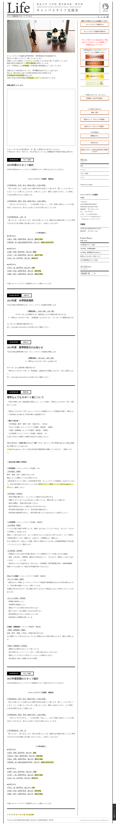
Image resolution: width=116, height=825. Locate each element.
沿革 (81, 166)
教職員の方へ (95, 136)
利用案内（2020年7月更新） (94, 98)
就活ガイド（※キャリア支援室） (95, 126)
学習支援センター (33, 78)
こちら (9, 449)
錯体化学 (35, 258)
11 (27, 814)
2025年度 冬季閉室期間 (87, 248)
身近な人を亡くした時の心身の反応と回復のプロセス (94, 150)
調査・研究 (94, 112)
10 (24, 814)
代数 (33, 268)
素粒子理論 (39, 239)
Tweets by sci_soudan (86, 184)
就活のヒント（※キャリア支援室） (95, 119)
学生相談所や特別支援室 (15, 75)
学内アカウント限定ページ (48, 484)
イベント (83, 169)
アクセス (29, 16)
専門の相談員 (31, 63)
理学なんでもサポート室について (90, 256)
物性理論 (38, 271)
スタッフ (22, 16)
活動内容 (15, 16)
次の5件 (31, 814)
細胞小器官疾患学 (47, 242)
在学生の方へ (95, 142)
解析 (34, 252)
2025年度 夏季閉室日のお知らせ (90, 252)
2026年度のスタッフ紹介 (87, 245)
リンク (82, 177)
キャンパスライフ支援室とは (95, 24)
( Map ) (82, 197)
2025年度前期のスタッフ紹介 (89, 260)
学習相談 (26, 66)
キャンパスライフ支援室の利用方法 (95, 31)
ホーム (9, 16)
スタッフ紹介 (84, 173)
